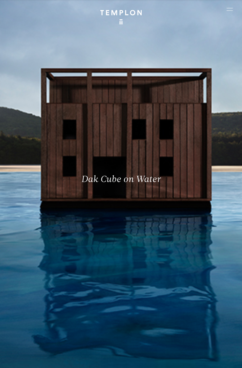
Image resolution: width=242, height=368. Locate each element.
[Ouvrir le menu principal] (229, 9)
